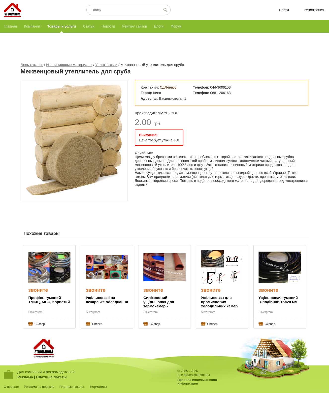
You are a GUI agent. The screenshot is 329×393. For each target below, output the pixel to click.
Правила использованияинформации (197, 381)
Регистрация (314, 10)
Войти (284, 10)
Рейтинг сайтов (134, 26)
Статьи (88, 26)
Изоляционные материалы (69, 65)
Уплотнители (106, 65)
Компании (32, 26)
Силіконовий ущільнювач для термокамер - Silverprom (158, 302)
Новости (108, 26)
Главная (10, 26)
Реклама (25, 377)
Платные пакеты (51, 377)
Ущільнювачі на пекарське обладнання (107, 299)
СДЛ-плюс (168, 87)
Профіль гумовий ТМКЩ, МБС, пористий (49, 299)
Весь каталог (32, 65)
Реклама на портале (39, 387)
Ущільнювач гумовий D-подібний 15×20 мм (278, 299)
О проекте (11, 387)
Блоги (159, 26)
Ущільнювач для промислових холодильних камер (219, 301)
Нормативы (98, 387)
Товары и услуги (61, 26)
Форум (176, 26)
